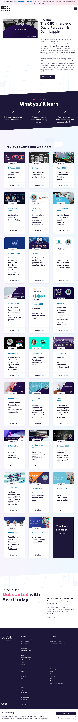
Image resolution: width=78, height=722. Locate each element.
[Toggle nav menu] (75, 8)
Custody (23, 646)
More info (14, 185)
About (51, 671)
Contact (22, 678)
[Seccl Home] (18, 8)
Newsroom (52, 676)
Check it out (47, 77)
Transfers (23, 664)
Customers (52, 680)
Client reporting (24, 643)
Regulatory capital (25, 697)
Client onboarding (25, 641)
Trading (22, 662)
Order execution (24, 695)
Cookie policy (24, 701)
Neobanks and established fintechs (58, 643)
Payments (23, 655)
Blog (51, 678)
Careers (52, 674)
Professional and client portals (28, 659)
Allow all (66, 713)
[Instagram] (6, 704)
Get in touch (52, 617)
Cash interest (24, 699)
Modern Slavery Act (25, 704)
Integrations (23, 653)
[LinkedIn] (2, 704)
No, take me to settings (66, 718)
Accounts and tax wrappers (27, 639)
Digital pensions (24, 648)
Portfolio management (26, 657)
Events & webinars (25, 674)
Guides (22, 671)
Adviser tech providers (55, 641)
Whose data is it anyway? (26, 1)
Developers (23, 676)
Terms (22, 690)
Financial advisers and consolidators (58, 639)
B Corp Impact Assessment (56, 683)
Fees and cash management (27, 650)
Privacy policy (24, 692)
